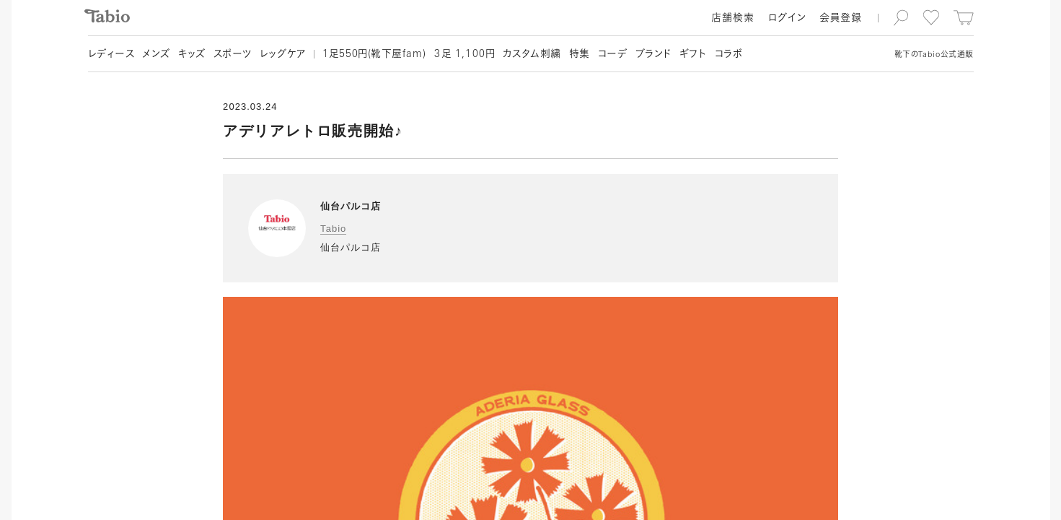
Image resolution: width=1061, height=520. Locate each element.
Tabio (333, 228)
